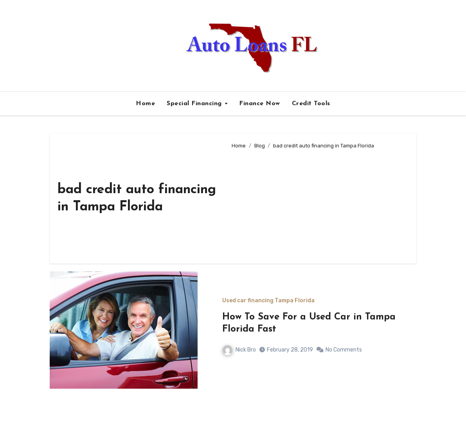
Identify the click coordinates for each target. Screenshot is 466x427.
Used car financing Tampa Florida (268, 300)
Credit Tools (311, 103)
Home (145, 103)
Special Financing (195, 103)
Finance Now (259, 103)
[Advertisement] (318, 203)
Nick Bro (239, 349)
